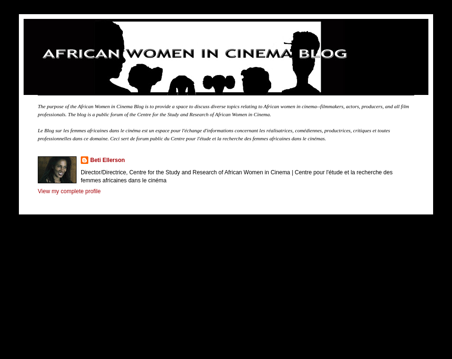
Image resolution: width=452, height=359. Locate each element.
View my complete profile (69, 191)
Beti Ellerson (107, 160)
